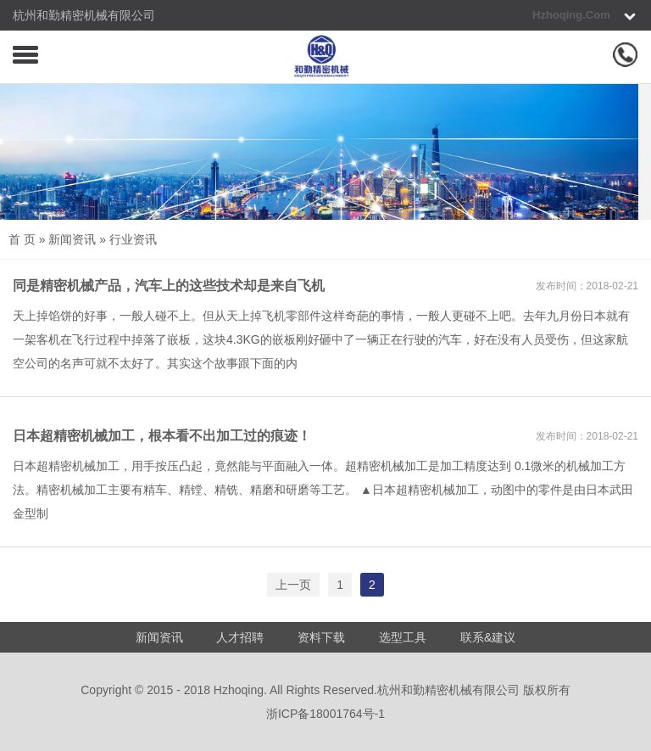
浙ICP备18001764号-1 (325, 713)
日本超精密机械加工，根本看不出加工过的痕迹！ (162, 436)
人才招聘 (240, 637)
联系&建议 (487, 637)
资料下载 (321, 637)
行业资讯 (133, 239)
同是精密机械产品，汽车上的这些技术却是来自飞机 (169, 285)
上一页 (293, 584)
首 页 (22, 239)
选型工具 (402, 637)
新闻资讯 (72, 239)
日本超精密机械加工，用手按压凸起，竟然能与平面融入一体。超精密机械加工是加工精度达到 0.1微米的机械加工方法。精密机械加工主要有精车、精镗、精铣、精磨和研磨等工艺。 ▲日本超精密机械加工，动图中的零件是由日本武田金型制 (323, 489)
